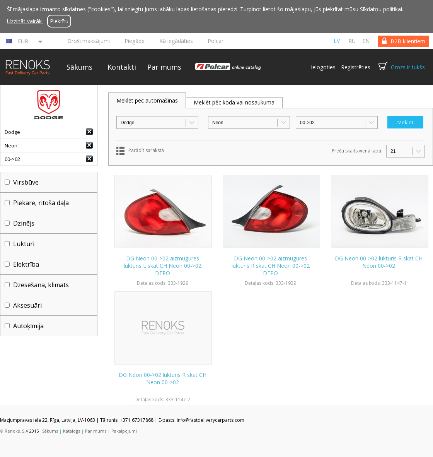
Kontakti (121, 67)
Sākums (79, 67)
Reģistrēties (355, 67)
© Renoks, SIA (14, 431)
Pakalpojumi (124, 431)
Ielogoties (323, 67)
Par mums (164, 67)
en (366, 41)
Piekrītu (59, 21)
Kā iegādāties (176, 41)
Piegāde (134, 41)
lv (337, 41)
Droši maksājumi (88, 41)
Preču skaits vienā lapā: (357, 150)
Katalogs (71, 431)
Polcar (215, 41)
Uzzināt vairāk (25, 21)
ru (352, 41)
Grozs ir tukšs (408, 67)
